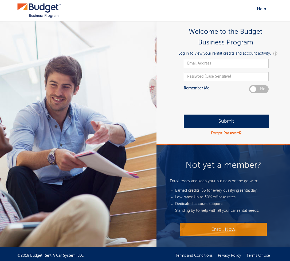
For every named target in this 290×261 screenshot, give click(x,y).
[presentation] (224, 104)
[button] (275, 53)
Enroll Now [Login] (223, 229)
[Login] (226, 121)
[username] (226, 63)
